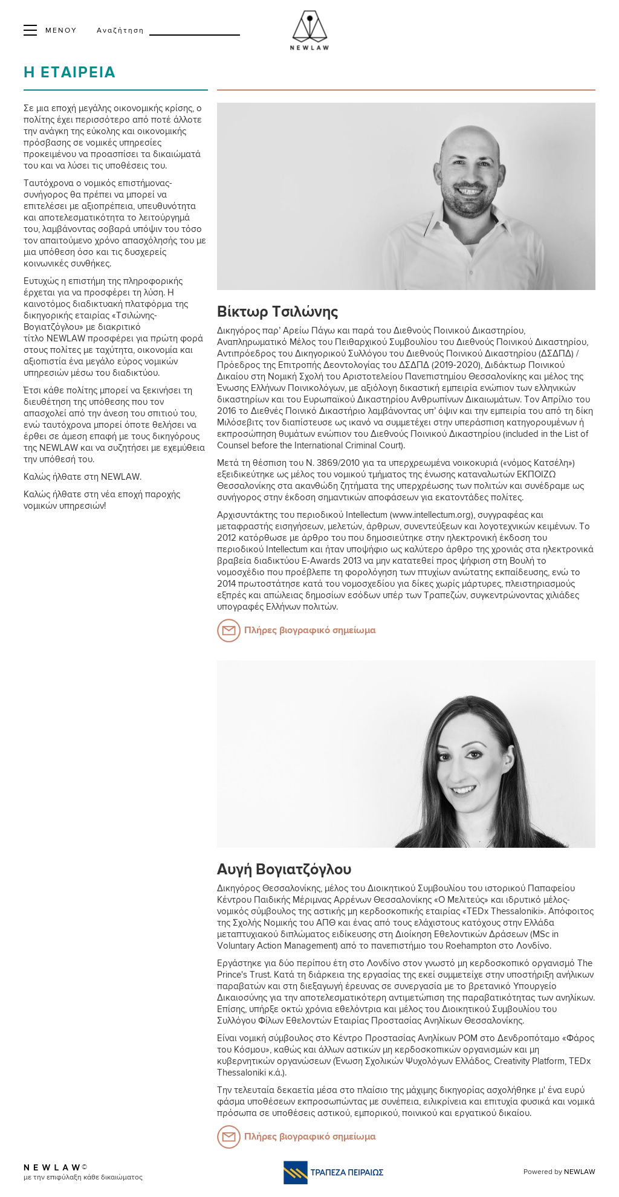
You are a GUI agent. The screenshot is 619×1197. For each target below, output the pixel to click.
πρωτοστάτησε (269, 584)
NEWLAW (579, 1172)
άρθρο (315, 538)
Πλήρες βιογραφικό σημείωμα (310, 631)
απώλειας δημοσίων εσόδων (322, 595)
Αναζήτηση (120, 30)
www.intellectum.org (431, 515)
